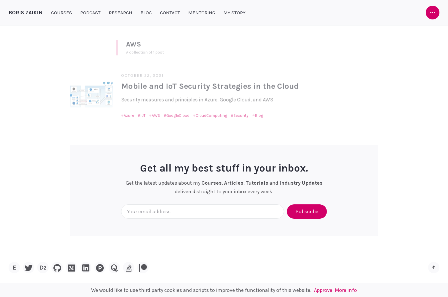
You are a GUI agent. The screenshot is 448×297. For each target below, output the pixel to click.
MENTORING (201, 12)
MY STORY (234, 12)
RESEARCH (120, 12)
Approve (323, 290)
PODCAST (90, 12)
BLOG (146, 12)
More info (346, 290)
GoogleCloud (177, 112)
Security (241, 112)
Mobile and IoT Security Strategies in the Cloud (210, 83)
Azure (129, 112)
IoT (142, 112)
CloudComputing (211, 112)
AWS (156, 112)
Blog (259, 112)
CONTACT (170, 12)
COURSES (61, 12)
